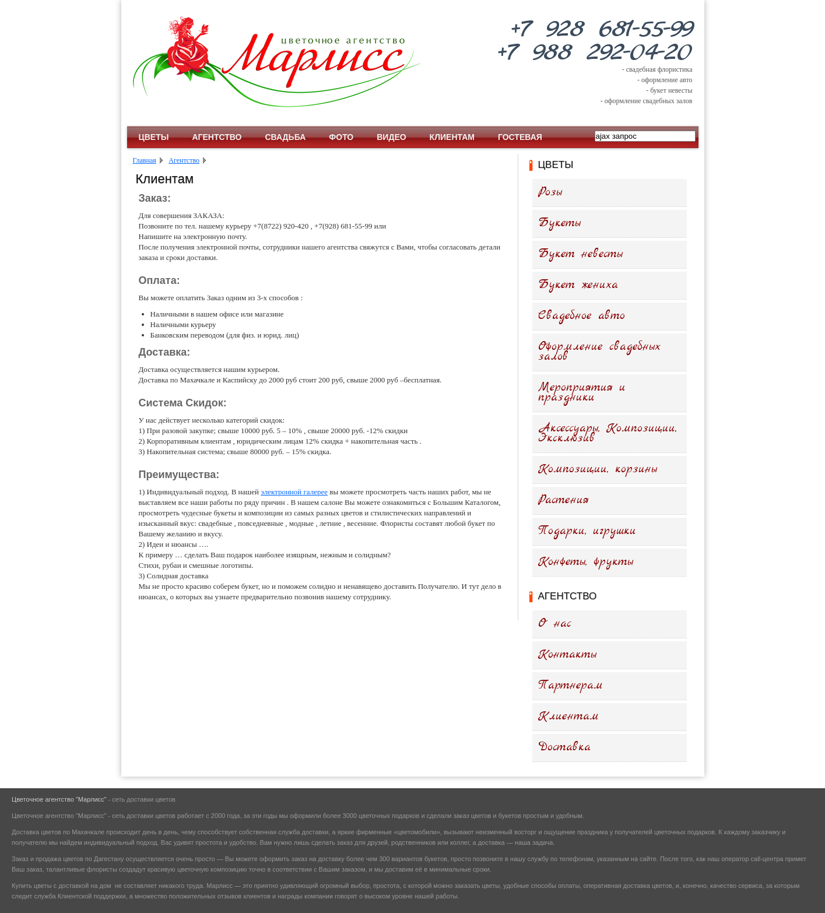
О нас (554, 623)
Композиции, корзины (597, 469)
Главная (144, 160)
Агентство (216, 137)
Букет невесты (580, 254)
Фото (341, 137)
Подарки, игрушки (587, 531)
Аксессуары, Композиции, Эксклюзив (607, 433)
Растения (563, 500)
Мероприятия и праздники (582, 392)
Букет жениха (578, 285)
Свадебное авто (581, 316)
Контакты (567, 654)
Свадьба (285, 137)
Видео (391, 137)
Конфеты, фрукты (585, 562)
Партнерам (570, 685)
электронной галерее (294, 491)
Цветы (154, 137)
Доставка (564, 747)
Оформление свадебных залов (599, 351)
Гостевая (520, 137)
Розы (550, 192)
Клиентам (452, 137)
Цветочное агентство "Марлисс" (59, 799)
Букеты (559, 223)
